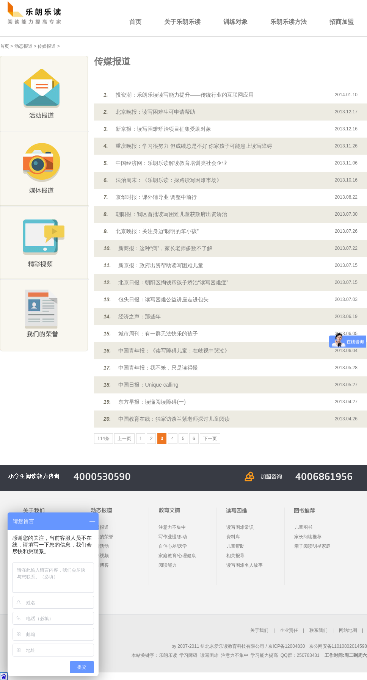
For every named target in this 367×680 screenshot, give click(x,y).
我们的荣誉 (102, 536)
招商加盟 (341, 22)
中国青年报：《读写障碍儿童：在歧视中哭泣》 (174, 351)
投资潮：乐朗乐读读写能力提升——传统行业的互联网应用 (185, 95)
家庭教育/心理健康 (177, 555)
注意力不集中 (172, 527)
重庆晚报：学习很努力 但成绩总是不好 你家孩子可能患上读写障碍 (194, 146)
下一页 (210, 438)
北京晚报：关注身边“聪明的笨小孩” (157, 231)
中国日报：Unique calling (148, 385)
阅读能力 (167, 565)
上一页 (124, 438)
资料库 (233, 536)
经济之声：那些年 (139, 316)
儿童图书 (303, 527)
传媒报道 (47, 46)
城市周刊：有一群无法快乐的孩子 (158, 334)
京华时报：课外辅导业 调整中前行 (156, 197)
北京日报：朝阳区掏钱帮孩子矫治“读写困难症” (173, 282)
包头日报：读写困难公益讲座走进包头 (163, 299)
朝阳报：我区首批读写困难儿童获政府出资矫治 (171, 214)
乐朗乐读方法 (288, 22)
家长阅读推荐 (308, 536)
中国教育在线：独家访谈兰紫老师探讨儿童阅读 (174, 419)
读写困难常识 (240, 527)
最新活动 (100, 546)
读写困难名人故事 (244, 565)
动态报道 (23, 46)
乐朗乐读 (168, 655)
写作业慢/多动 (172, 536)
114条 (103, 438)
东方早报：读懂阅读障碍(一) (151, 402)
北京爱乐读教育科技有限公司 (234, 646)
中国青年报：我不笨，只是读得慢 (158, 368)
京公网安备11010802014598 (338, 646)
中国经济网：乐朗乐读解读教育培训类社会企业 (171, 163)
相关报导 (235, 555)
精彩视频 (100, 555)
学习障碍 (188, 655)
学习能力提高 (264, 655)
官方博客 (100, 565)
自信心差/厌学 (172, 546)
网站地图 (348, 630)
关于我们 (259, 630)
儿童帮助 (235, 546)
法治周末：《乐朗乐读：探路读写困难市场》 (169, 180)
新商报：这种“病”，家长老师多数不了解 (165, 248)
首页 (135, 22)
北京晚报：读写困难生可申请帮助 (155, 112)
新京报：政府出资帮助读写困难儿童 (160, 265)
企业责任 (289, 630)
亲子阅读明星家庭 (312, 546)
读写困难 (209, 655)
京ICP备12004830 (286, 646)
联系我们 (318, 630)
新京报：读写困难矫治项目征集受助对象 (163, 129)
